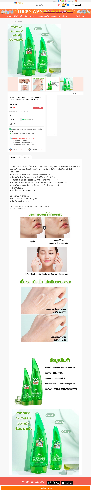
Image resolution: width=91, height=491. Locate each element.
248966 (15, 103)
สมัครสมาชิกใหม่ (29, 16)
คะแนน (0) (27, 156)
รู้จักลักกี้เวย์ (18, 16)
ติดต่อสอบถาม (55, 16)
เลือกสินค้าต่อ (16, 21)
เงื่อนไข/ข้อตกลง (67, 16)
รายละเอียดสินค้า (15, 156)
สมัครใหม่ (71, 1)
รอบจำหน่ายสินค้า (43, 16)
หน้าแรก (9, 16)
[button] (49, 133)
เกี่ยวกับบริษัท (79, 16)
